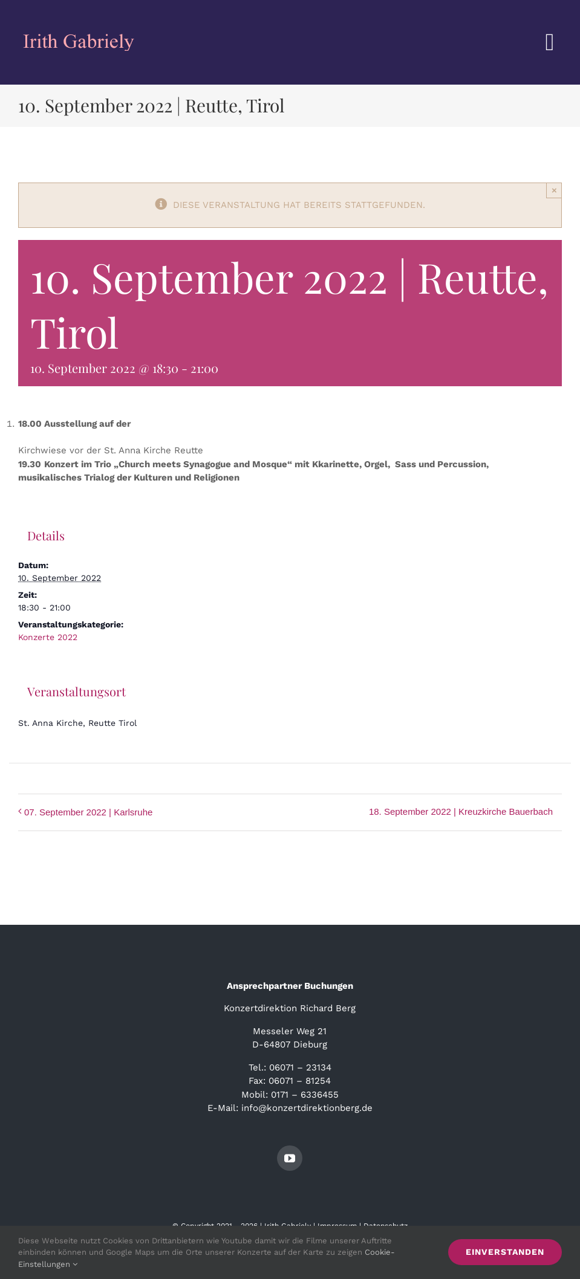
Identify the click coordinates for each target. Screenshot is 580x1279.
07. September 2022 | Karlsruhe (88, 812)
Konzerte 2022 (47, 637)
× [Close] (554, 190)
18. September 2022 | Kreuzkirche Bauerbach (461, 811)
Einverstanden (505, 1252)
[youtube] (289, 1158)
